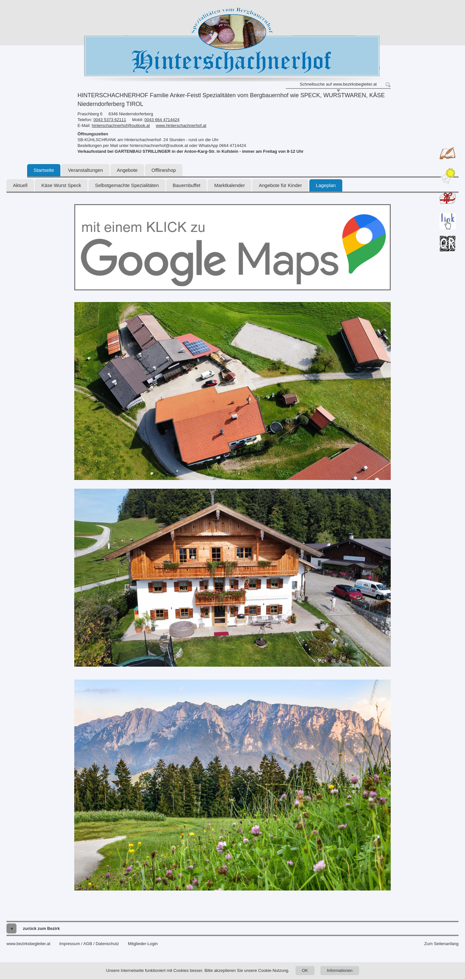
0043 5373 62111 (109, 119)
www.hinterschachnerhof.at (181, 125)
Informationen (340, 970)
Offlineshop (163, 170)
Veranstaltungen (85, 170)
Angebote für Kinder (280, 185)
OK (305, 970)
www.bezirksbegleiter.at (28, 943)
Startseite (44, 170)
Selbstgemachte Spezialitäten (127, 185)
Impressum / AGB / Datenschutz (89, 943)
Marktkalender (229, 185)
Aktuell (20, 185)
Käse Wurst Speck (61, 185)
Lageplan (326, 185)
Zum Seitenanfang (441, 943)
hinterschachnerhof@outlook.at (121, 125)
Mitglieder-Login (143, 943)
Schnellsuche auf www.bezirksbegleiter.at (338, 84)
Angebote (127, 170)
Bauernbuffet (187, 185)
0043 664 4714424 (161, 119)
